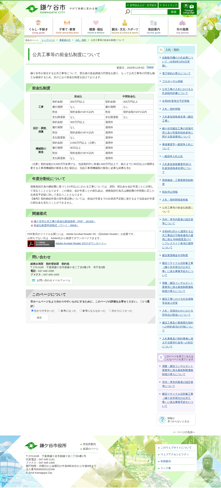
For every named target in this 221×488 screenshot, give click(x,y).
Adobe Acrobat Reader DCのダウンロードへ (66, 243)
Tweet (150, 67)
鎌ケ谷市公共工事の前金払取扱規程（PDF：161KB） (65, 221)
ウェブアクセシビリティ (175, 454)
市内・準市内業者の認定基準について (177, 384)
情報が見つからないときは (178, 420)
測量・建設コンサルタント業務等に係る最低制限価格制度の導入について (177, 370)
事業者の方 (65, 40)
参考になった (68, 310)
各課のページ (90, 448)
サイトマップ (170, 5)
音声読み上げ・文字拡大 (143, 5)
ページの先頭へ (186, 432)
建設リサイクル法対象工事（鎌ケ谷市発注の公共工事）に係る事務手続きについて (177, 400)
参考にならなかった (94, 310)
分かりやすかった (44, 310)
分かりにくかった (122, 310)
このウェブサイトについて (176, 447)
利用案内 (166, 461)
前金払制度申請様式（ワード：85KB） (56, 225)
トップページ (48, 40)
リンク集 (166, 468)
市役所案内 (89, 444)
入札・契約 (80, 40)
